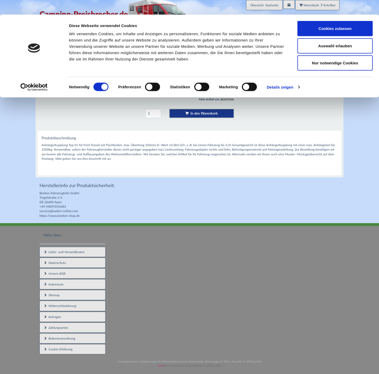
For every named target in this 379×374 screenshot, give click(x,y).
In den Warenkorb (201, 113)
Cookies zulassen (335, 14)
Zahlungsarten (56, 328)
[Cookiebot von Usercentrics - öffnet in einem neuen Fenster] (34, 72)
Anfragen (52, 317)
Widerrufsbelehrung (60, 306)
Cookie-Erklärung (58, 349)
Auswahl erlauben (335, 31)
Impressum (53, 284)
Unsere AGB (55, 273)
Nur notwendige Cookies (335, 48)
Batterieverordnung (59, 338)
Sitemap (52, 295)
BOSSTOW (227, 99)
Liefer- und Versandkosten (64, 252)
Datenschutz (55, 263)
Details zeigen (280, 72)
